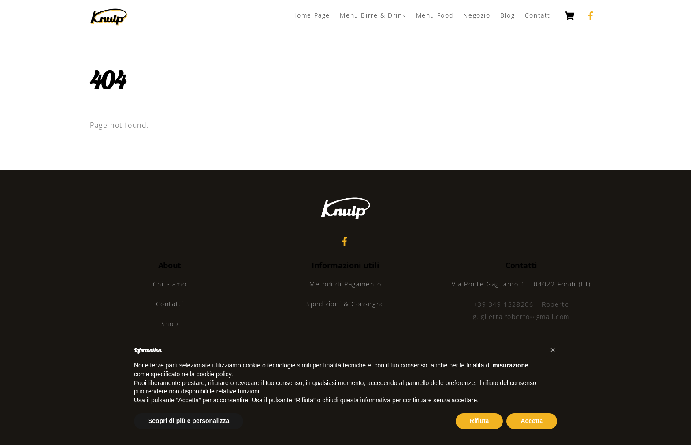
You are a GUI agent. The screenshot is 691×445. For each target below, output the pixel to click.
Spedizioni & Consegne (345, 304)
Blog (507, 15)
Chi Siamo (169, 284)
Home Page (311, 15)
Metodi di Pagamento (345, 284)
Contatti (539, 15)
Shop (169, 323)
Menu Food (434, 15)
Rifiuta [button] (479, 420)
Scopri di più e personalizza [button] (188, 420)
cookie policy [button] (214, 374)
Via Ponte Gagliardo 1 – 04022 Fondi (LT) (521, 284)
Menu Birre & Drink (373, 15)
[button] (553, 350)
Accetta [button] (531, 420)
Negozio (476, 15)
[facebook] (590, 15)
